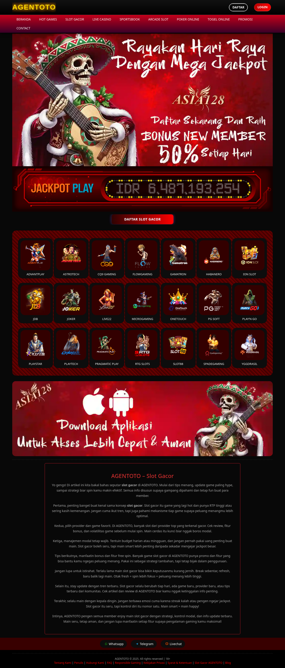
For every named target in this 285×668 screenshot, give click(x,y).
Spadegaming (214, 348)
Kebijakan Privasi (154, 663)
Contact (23, 28)
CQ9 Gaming (107, 258)
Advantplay (35, 258)
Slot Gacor (74, 19)
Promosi (245, 19)
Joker (71, 303)
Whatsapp (113, 644)
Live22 (107, 303)
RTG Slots (142, 348)
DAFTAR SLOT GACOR (142, 219)
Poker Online (188, 19)
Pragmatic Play (107, 348)
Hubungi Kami (95, 663)
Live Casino (101, 19)
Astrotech (71, 258)
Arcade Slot (158, 19)
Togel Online (219, 19)
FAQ (109, 663)
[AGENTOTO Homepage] (34, 7)
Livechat (173, 644)
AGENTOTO (122, 659)
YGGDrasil (249, 348)
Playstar (35, 348)
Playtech (71, 348)
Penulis (78, 663)
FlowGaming (142, 258)
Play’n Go (249, 303)
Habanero (214, 258)
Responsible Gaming (128, 663)
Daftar (238, 7)
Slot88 (178, 348)
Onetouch (178, 303)
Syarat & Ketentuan (180, 663)
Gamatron (178, 258)
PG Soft (214, 303)
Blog (228, 663)
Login (262, 7)
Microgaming (142, 303)
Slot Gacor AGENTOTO (208, 663)
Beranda (23, 19)
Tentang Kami (62, 663)
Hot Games (48, 19)
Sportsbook (130, 19)
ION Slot (249, 258)
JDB (35, 303)
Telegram (143, 644)
